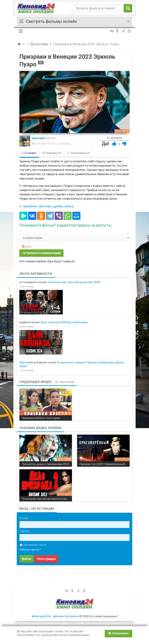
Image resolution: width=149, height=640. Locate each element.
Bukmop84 (38, 138)
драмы (58, 206)
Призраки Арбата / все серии (41, 418)
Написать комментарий (43, 253)
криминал (30, 206)
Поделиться (51, 153)
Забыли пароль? (30, 549)
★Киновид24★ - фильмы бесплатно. (55, 616)
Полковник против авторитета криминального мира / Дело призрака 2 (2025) (47, 498)
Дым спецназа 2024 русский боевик (64, 322)
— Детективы (62, 143)
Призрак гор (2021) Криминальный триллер (105, 464)
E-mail (23, 518)
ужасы (69, 206)
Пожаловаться (78, 153)
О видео (29, 153)
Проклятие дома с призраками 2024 (45, 464)
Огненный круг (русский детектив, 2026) (74, 282)
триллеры (45, 206)
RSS (28, 246)
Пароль (24, 531)
